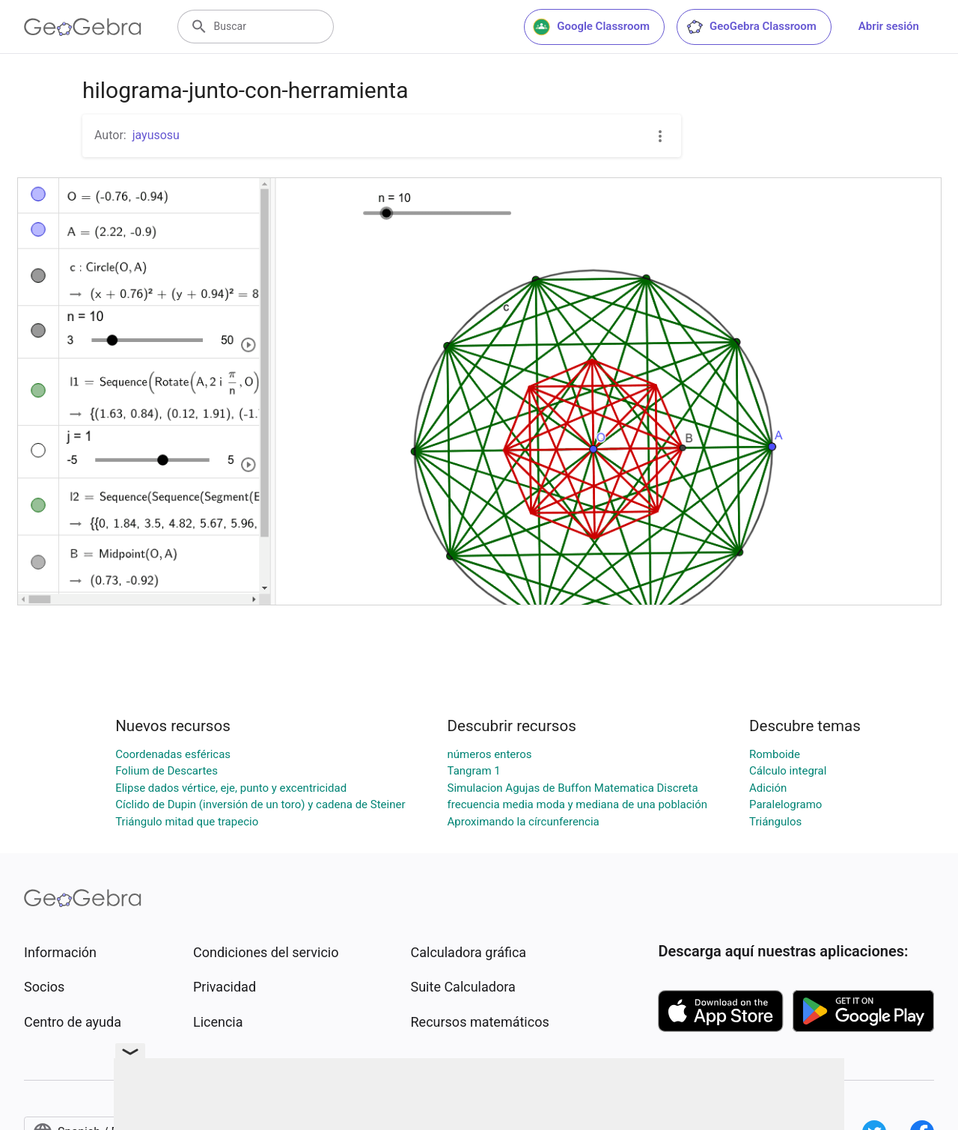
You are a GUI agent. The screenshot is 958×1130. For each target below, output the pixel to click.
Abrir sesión (888, 26)
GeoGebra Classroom (751, 27)
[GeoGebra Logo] (82, 27)
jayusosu (156, 135)
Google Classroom (591, 27)
